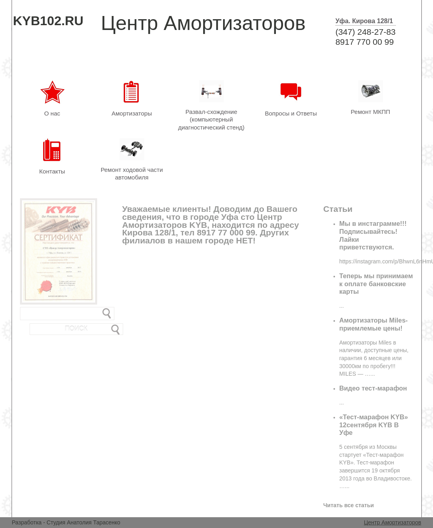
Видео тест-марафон (373, 388)
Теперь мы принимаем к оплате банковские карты (376, 283)
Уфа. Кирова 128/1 (364, 21)
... (341, 306)
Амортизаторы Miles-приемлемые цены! (373, 324)
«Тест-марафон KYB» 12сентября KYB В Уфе (373, 424)
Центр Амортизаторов (392, 522)
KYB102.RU (48, 21)
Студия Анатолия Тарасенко (83, 522)
